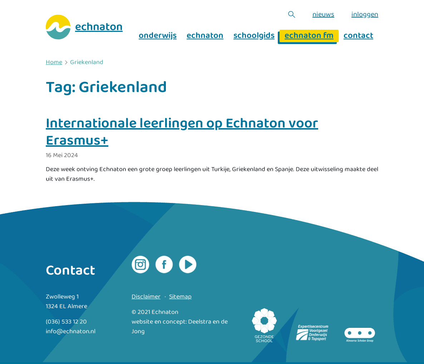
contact (358, 36)
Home (54, 63)
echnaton (205, 36)
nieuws (323, 14)
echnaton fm (309, 36)
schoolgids (254, 36)
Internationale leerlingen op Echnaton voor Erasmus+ (182, 132)
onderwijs (158, 36)
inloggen (364, 14)
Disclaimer (146, 297)
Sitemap (180, 297)
